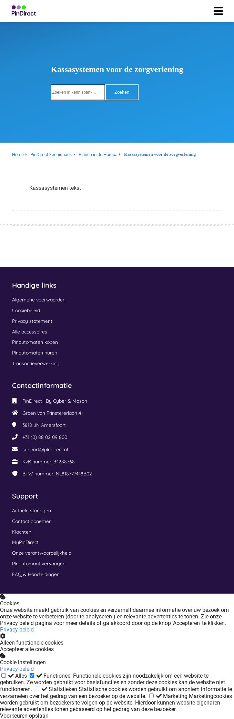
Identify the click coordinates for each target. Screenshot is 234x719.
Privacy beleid (17, 629)
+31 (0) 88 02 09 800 (44, 437)
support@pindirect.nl (45, 449)
